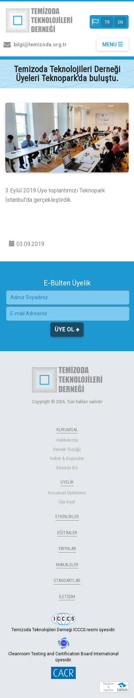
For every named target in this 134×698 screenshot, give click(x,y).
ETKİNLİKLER (67, 516)
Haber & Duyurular (67, 458)
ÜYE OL (67, 330)
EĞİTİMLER (67, 532)
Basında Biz (67, 467)
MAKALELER (67, 564)
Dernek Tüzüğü (67, 449)
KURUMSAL (67, 429)
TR (107, 22)
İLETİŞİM (67, 596)
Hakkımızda (67, 440)
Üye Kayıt (67, 501)
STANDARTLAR (67, 580)
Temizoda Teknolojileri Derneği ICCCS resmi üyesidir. (63, 622)
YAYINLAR (67, 548)
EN (120, 22)
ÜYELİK (67, 482)
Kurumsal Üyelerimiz (67, 492)
